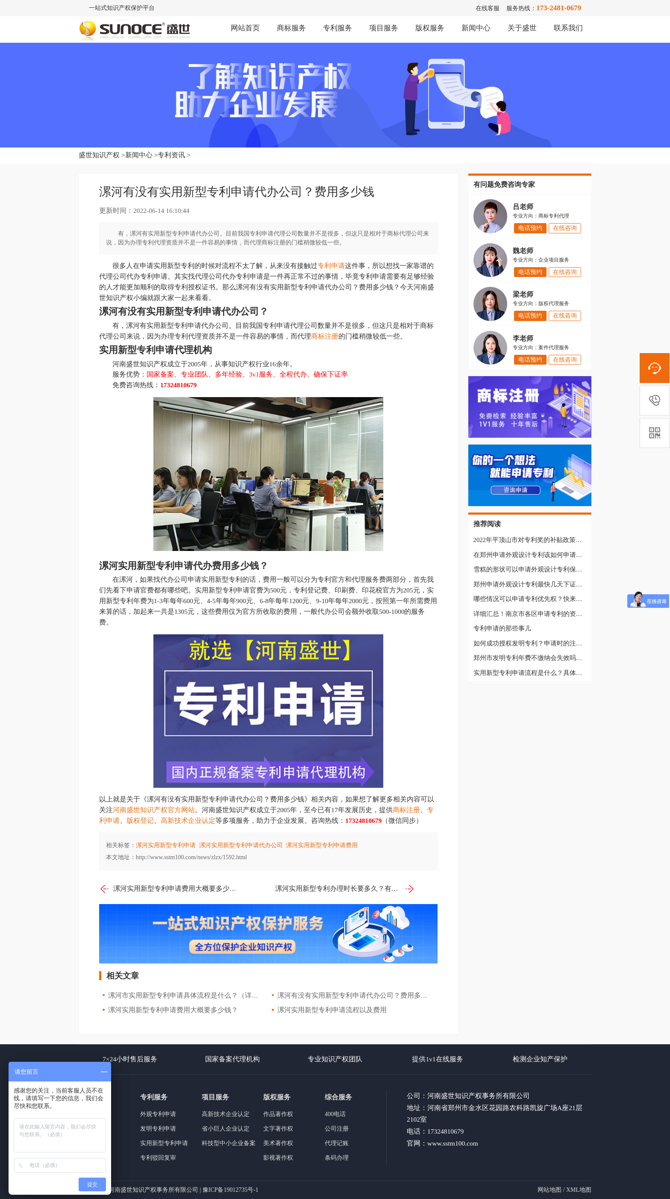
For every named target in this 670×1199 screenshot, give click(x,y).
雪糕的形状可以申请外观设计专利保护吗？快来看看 (547, 569)
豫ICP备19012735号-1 (231, 1190)
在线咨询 (565, 228)
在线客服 (488, 8)
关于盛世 (522, 28)
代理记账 (337, 1143)
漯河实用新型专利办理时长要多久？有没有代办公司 (345, 889)
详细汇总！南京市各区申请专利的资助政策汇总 (540, 613)
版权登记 (140, 820)
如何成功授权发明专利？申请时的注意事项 (534, 643)
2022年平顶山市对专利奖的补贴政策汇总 (530, 539)
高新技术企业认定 (188, 820)
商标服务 (291, 28)
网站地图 (549, 1190)
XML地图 (578, 1190)
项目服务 (383, 28)
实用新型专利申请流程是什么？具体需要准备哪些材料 (550, 672)
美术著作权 (278, 1143)
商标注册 (324, 336)
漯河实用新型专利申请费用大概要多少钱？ (169, 889)
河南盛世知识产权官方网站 (154, 809)
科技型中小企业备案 (229, 1143)
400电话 (335, 1114)
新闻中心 (476, 28)
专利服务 (337, 28)
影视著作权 (278, 1158)
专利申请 (331, 265)
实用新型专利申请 (164, 1143)
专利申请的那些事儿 (502, 628)
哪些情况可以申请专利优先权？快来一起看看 (537, 598)
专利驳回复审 (158, 1158)
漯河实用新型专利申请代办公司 (241, 845)
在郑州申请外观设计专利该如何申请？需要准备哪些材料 (553, 554)
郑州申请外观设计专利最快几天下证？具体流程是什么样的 (556, 584)
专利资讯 (171, 155)
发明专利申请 (158, 1128)
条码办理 (337, 1158)
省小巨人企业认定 (226, 1128)
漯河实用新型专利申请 (166, 845)
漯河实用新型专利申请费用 (322, 845)
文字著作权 (278, 1128)
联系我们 (568, 28)
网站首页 (245, 28)
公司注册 (337, 1128)
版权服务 (429, 28)
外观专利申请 (158, 1114)
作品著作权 (278, 1114)
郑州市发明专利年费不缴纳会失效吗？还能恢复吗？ (547, 657)
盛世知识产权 (99, 155)
